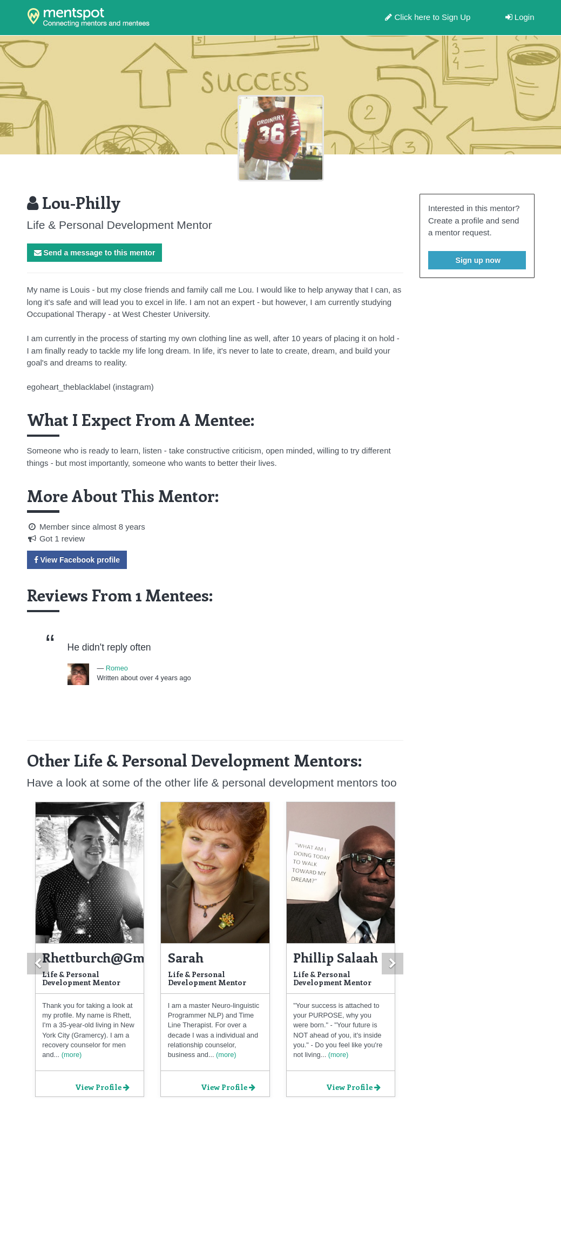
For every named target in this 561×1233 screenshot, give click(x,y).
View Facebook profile (77, 559)
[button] (38, 963)
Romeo (117, 668)
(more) (70, 1055)
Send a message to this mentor (95, 252)
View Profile (102, 1087)
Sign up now (477, 260)
